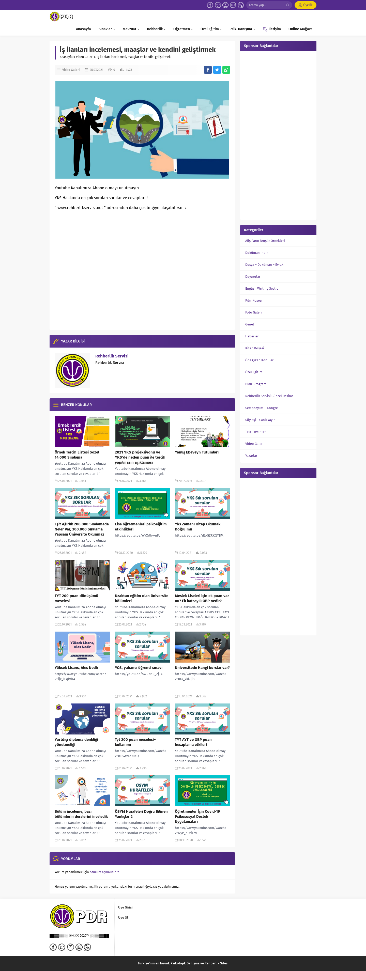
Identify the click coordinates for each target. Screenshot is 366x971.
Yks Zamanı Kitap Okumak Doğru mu (197, 526)
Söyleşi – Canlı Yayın (260, 420)
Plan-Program (255, 384)
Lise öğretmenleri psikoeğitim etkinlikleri (141, 526)
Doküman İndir (256, 253)
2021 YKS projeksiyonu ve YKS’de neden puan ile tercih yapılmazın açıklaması (140, 457)
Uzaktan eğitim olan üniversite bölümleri (141, 598)
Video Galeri (84, 57)
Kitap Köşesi (254, 348)
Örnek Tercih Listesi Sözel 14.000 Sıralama (77, 455)
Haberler (251, 336)
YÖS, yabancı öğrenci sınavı (138, 667)
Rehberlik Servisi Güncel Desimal (270, 396)
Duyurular (252, 276)
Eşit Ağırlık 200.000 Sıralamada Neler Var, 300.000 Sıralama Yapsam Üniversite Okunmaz (82, 529)
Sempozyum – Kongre (261, 408)
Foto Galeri (253, 312)
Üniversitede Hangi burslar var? (202, 667)
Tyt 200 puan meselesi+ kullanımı (135, 742)
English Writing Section (263, 288)
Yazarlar (251, 456)
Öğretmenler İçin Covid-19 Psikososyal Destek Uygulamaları (197, 816)
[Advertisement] (278, 134)
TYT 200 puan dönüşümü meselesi (76, 598)
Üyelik (308, 5)
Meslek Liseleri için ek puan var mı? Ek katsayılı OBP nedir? (202, 598)
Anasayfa (66, 57)
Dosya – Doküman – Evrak (264, 265)
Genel (249, 324)
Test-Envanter (255, 432)
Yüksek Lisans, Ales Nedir (76, 667)
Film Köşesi (253, 300)
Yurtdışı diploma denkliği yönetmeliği (76, 742)
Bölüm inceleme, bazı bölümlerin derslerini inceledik (81, 814)
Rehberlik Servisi (112, 356)
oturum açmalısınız (104, 872)
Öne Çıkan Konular (259, 360)
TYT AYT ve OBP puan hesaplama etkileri (193, 742)
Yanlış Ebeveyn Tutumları (197, 452)
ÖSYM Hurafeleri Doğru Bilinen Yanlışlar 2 (141, 814)
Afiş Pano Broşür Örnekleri (265, 241)
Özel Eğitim (253, 372)
